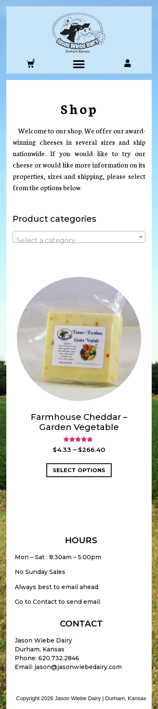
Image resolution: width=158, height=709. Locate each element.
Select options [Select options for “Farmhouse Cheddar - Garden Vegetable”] (79, 470)
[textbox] (79, 240)
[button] (79, 64)
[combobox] (79, 237)
